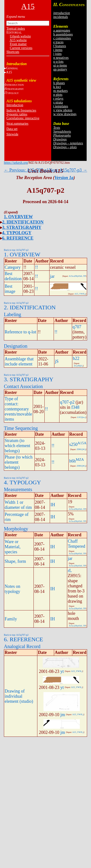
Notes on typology (12, 589)
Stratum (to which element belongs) (17, 445)
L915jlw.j (81, 417)
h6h (72, 461)
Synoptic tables (16, 114)
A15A (81, 443)
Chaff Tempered (76, 544)
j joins (57, 54)
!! (36, 267)
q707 (77, 326)
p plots (57, 94)
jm (62, 714)
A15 (9, 72)
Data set (11, 129)
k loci (57, 87)
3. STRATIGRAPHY (21, 227)
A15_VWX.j (80, 294)
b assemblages (63, 34)
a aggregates (61, 30)
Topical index (15, 28)
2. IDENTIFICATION (23, 222)
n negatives (60, 58)
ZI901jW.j (81, 449)
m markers (60, 91)
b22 (76, 358)
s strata (58, 102)
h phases (59, 83)
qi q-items (60, 65)
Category (13, 267)
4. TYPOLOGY (17, 232)
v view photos (62, 110)
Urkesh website (20, 36)
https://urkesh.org (16, 163)
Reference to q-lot (20, 332)
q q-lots (58, 61)
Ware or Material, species (12, 546)
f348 (75, 407)
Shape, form (15, 561)
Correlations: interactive (22, 118)
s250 (73, 444)
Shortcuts (12, 52)
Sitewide (12, 134)
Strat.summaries (17, 123)
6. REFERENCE (17, 238)
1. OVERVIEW (18, 216)
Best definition (13, 276)
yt (62, 671)
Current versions (21, 48)
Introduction (14, 105)
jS (56, 361)
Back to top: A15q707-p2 (16, 250)
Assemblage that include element (19, 361)
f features (59, 46)
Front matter (18, 44)
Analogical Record (22, 646)
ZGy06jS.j (78, 366)
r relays (58, 98)
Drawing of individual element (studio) (19, 696)
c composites (62, 38)
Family (11, 618)
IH (52, 504)
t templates (60, 106)
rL (70, 570)
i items (57, 50)
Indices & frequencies (21, 110)
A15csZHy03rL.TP (77, 276)
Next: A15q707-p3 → (68, 170)
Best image (10, 289)
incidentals (60, 17)
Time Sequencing (21, 428)
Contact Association (23, 386)
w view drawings (64, 114)
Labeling (12, 314)
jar (52, 276)
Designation (15, 346)
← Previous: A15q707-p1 (26, 170)
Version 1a (64, 177)
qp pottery (60, 69)
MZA (80, 459)
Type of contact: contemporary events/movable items (18, 409)
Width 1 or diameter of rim (18, 505)
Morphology (16, 528)
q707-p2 (67, 402)
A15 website (18, 40)
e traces (58, 42)
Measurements (18, 489)
